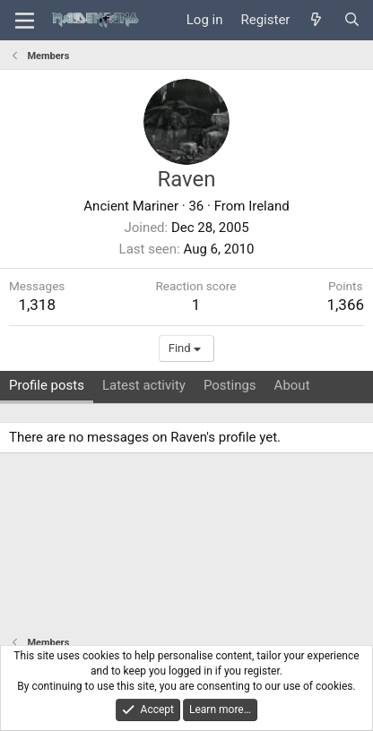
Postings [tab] (230, 385)
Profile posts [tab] (46, 385)
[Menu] (25, 21)
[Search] (351, 20)
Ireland (269, 206)
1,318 (37, 305)
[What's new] (316, 20)
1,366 (345, 305)
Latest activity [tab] (144, 385)
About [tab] (292, 385)
